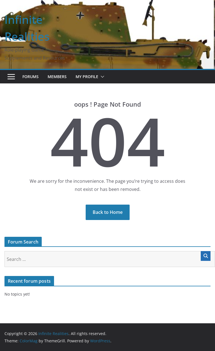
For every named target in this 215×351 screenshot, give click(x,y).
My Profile (87, 76)
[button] (101, 77)
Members (57, 76)
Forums (30, 76)
